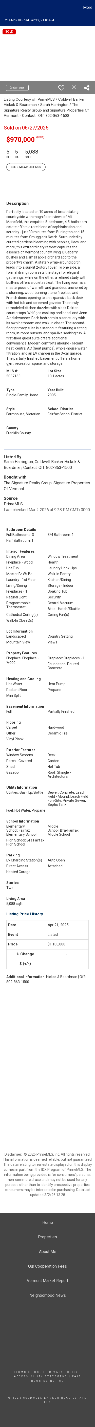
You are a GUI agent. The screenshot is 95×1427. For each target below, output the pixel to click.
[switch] (61, 88)
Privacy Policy (62, 1372)
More (87, 7)
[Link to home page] (4, 7)
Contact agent (17, 87)
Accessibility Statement (40, 1376)
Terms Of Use (28, 1372)
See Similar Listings (26, 167)
